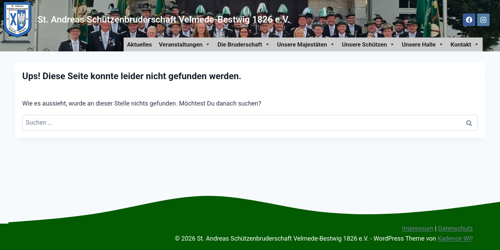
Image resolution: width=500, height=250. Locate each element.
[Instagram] (483, 20)
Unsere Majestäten (306, 44)
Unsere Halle (422, 44)
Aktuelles (139, 44)
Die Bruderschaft (243, 44)
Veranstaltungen (185, 44)
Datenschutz (455, 228)
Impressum (418, 228)
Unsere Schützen (368, 44)
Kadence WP (455, 238)
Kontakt (465, 44)
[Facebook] (469, 20)
